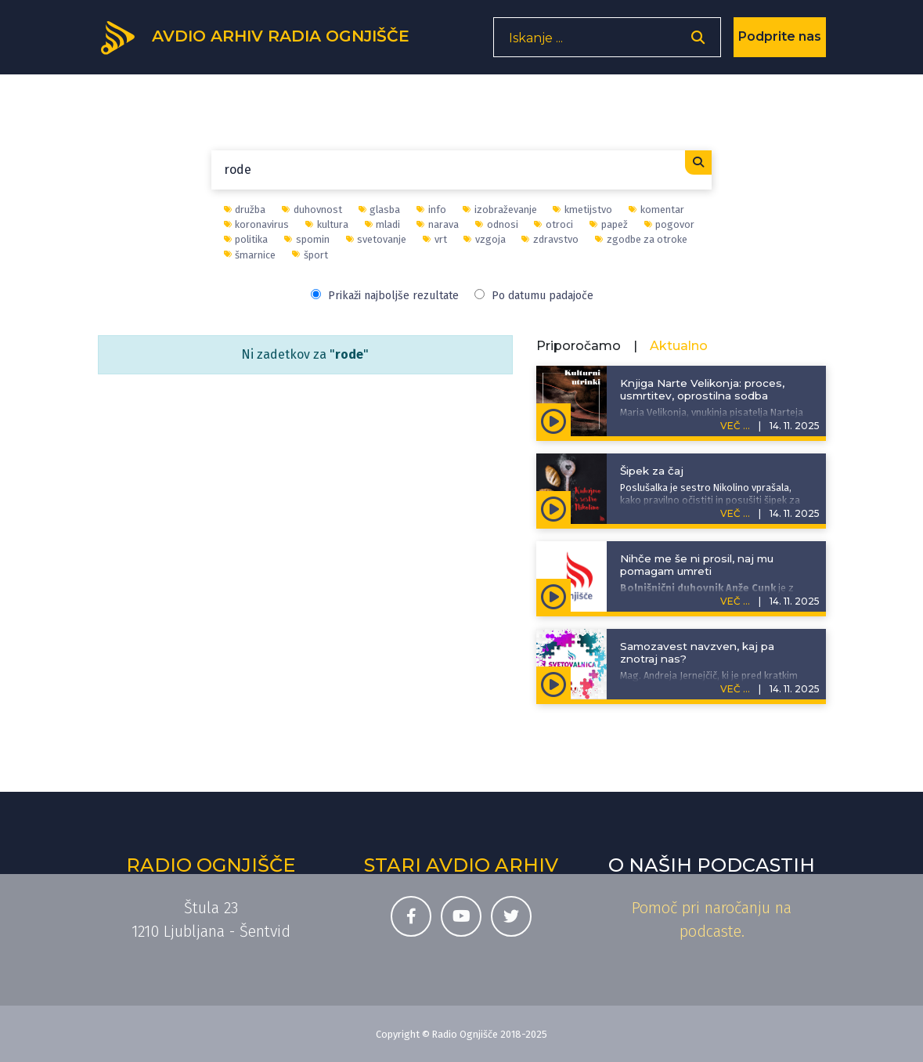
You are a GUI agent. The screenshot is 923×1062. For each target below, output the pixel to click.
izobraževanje (500, 209)
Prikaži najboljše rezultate (385, 295)
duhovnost (312, 209)
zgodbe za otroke (641, 239)
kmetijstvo (582, 209)
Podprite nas (779, 42)
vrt (435, 239)
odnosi (496, 224)
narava (437, 224)
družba (245, 209)
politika (246, 239)
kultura (326, 224)
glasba (380, 209)
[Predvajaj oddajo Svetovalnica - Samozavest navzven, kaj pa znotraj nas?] (553, 682)
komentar (656, 209)
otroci (553, 224)
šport (310, 255)
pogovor (669, 224)
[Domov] (267, 41)
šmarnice (250, 255)
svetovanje (376, 239)
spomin (307, 239)
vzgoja (484, 239)
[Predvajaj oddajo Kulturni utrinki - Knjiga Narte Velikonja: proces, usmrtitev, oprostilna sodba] (553, 419)
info (431, 209)
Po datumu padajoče (533, 295)
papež (608, 224)
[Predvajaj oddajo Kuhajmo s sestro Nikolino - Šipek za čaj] (553, 507)
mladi (383, 224)
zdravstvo (550, 239)
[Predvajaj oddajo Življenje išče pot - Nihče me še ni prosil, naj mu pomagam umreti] (553, 595)
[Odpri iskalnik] (697, 43)
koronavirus (257, 224)
